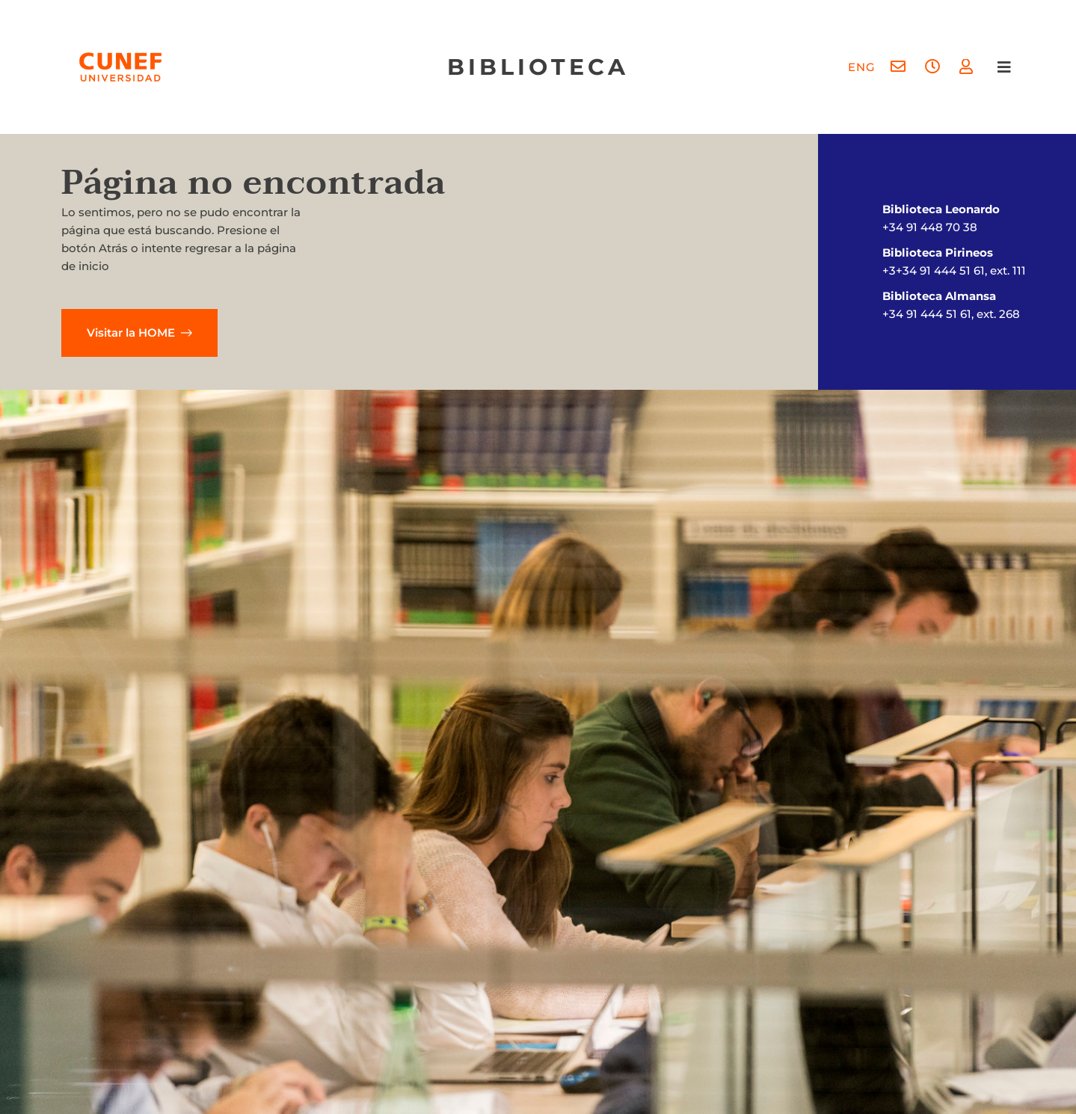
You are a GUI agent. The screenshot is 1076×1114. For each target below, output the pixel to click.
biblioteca (538, 67)
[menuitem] (861, 67)
